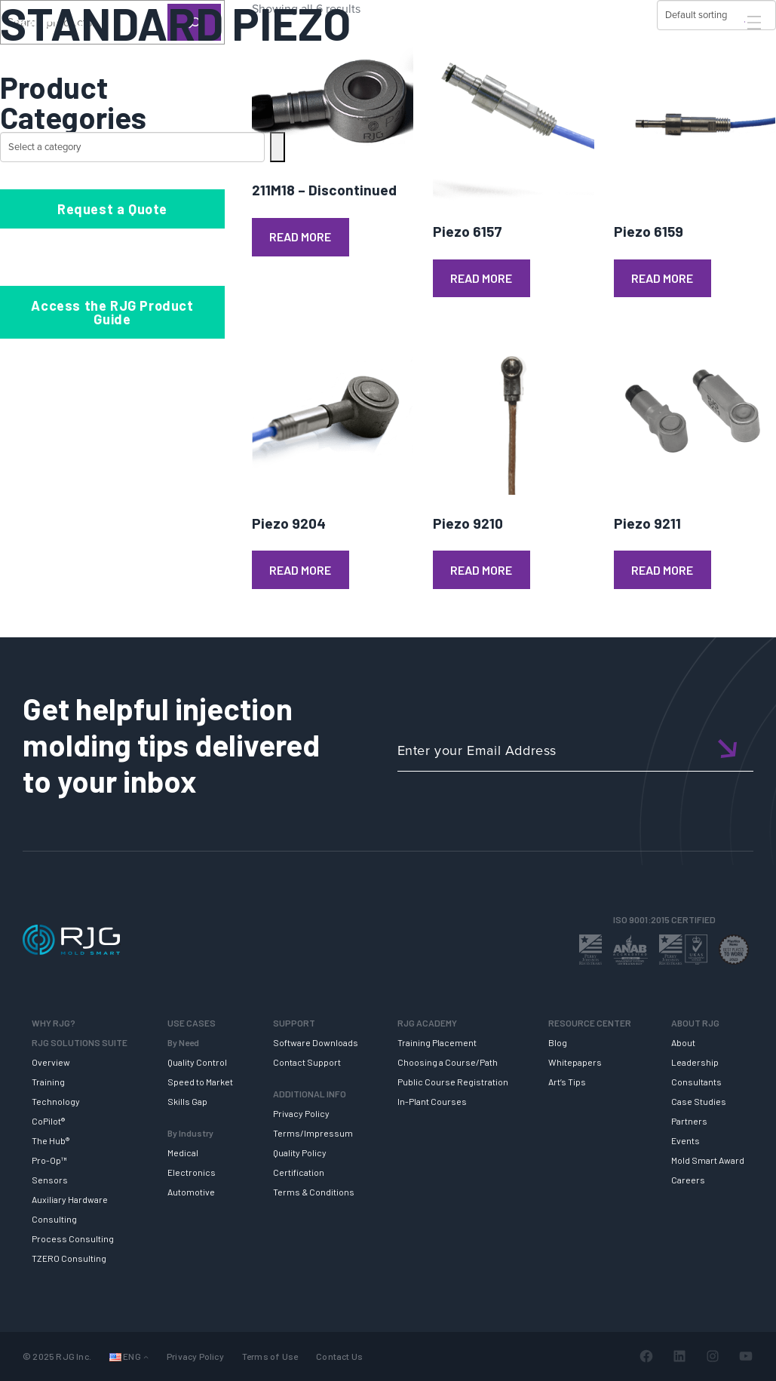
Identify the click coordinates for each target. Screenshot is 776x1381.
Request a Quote (112, 209)
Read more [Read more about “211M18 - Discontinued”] (300, 236)
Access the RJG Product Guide (112, 312)
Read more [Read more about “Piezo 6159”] (662, 278)
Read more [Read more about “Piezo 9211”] (662, 570)
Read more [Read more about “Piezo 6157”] (481, 278)
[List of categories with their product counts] (132, 147)
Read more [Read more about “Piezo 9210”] (481, 570)
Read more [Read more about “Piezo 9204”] (300, 570)
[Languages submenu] (146, 1356)
